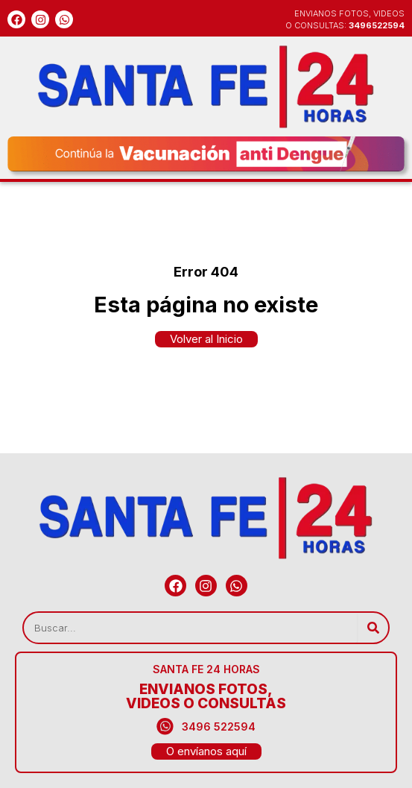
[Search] (373, 628)
